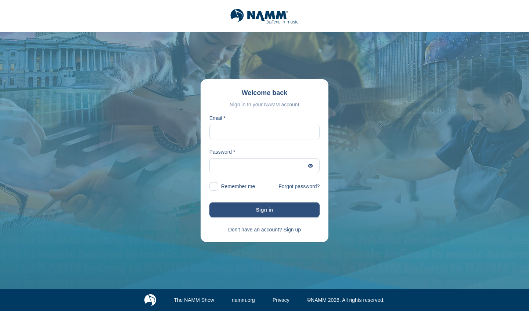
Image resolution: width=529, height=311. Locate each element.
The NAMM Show (194, 300)
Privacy (281, 300)
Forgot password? (299, 186)
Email (215, 118)
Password (220, 152)
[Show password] (310, 165)
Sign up (292, 230)
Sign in (264, 210)
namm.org (243, 300)
